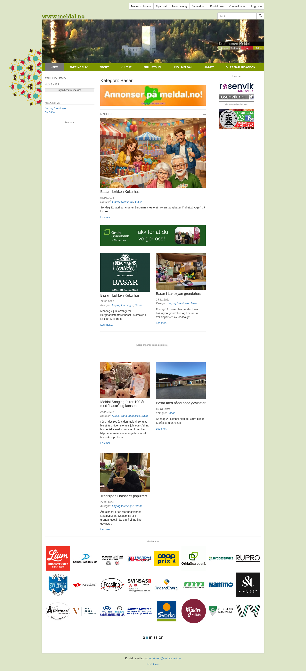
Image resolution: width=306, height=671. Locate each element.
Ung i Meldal (182, 67)
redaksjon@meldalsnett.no (165, 658)
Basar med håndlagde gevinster (180, 403)
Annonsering (179, 6)
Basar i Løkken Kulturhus (120, 192)
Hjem (54, 67)
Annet (209, 67)
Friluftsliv (152, 67)
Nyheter (106, 113)
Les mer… (106, 217)
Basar (138, 201)
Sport (104, 67)
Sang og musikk (130, 415)
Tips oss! (161, 6)
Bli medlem (198, 6)
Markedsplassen (141, 6)
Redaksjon (153, 664)
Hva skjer (52, 84)
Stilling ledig (55, 78)
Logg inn (256, 6)
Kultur (126, 67)
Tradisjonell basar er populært (123, 496)
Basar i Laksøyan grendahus (178, 294)
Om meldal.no (237, 6)
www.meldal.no (63, 16)
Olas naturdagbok (240, 67)
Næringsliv (79, 67)
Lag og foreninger (122, 201)
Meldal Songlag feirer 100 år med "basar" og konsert (122, 404)
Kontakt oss (217, 6)
